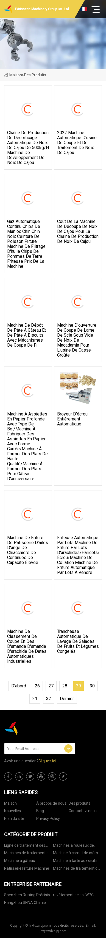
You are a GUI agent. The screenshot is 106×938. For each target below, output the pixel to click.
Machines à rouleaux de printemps (73, 846)
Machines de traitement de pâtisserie (27, 854)
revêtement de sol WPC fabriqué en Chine (73, 896)
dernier (67, 698)
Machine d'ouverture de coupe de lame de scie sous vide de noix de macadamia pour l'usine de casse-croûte (76, 340)
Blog (40, 811)
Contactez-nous (83, 811)
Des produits (79, 803)
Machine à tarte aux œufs (75, 860)
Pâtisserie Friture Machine (26, 868)
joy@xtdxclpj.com (53, 931)
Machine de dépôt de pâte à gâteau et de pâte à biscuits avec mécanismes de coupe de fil (26, 335)
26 (37, 685)
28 (64, 685)
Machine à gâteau (19, 860)
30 (92, 685)
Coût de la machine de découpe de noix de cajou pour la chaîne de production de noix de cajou (78, 231)
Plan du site (14, 818)
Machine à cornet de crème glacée (76, 854)
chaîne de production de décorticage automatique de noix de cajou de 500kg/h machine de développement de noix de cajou (28, 147)
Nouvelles (12, 811)
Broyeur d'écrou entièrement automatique (72, 419)
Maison (13, 75)
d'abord (18, 685)
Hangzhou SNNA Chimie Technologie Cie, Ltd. (25, 903)
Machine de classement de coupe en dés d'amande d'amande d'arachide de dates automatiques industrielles (26, 646)
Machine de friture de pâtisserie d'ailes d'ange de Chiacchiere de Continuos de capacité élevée (27, 550)
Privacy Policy (48, 818)
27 (51, 685)
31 (34, 698)
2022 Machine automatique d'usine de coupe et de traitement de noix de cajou (77, 142)
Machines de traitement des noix (77, 869)
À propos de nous (51, 803)
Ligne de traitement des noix (24, 846)
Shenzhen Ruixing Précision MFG (28, 896)
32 (48, 698)
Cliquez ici (47, 761)
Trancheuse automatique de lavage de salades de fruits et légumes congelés (78, 641)
